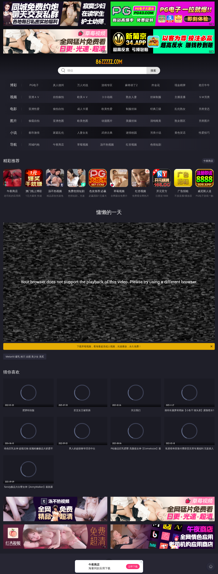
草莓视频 (82, 144)
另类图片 (204, 121)
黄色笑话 (180, 132)
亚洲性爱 (34, 109)
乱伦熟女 (180, 109)
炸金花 (156, 85)
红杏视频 (131, 144)
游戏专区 (107, 85)
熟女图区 (180, 121)
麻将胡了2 (131, 85)
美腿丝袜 (131, 121)
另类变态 (204, 109)
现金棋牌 (180, 85)
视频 (13, 97)
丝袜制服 (155, 97)
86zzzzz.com (109, 61)
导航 (13, 144)
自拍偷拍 (58, 97)
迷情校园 (131, 132)
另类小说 (155, 132)
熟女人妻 (131, 97)
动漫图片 (107, 121)
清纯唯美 (155, 121)
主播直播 (180, 97)
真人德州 (58, 85)
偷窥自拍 (34, 121)
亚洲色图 (58, 121)
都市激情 (34, 132)
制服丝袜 (131, 109)
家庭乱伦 (58, 132)
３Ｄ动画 (107, 97)
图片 (13, 120)
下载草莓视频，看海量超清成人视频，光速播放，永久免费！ (145, 346)
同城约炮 (34, 144)
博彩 (13, 85)
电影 (13, 108)
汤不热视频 (107, 144)
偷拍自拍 (58, 109)
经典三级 (155, 109)
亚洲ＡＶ (34, 97)
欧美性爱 (107, 109)
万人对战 (82, 85)
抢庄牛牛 (204, 85)
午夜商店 (58, 144)
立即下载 (133, 566)
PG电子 (33, 85)
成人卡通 (82, 109)
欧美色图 (82, 121)
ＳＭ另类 (204, 97)
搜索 (153, 70)
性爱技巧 (204, 132)
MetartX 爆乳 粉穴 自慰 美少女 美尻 (25, 356)
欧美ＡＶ (82, 97)
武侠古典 (107, 132)
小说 (13, 132)
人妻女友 (82, 132)
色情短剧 (155, 144)
